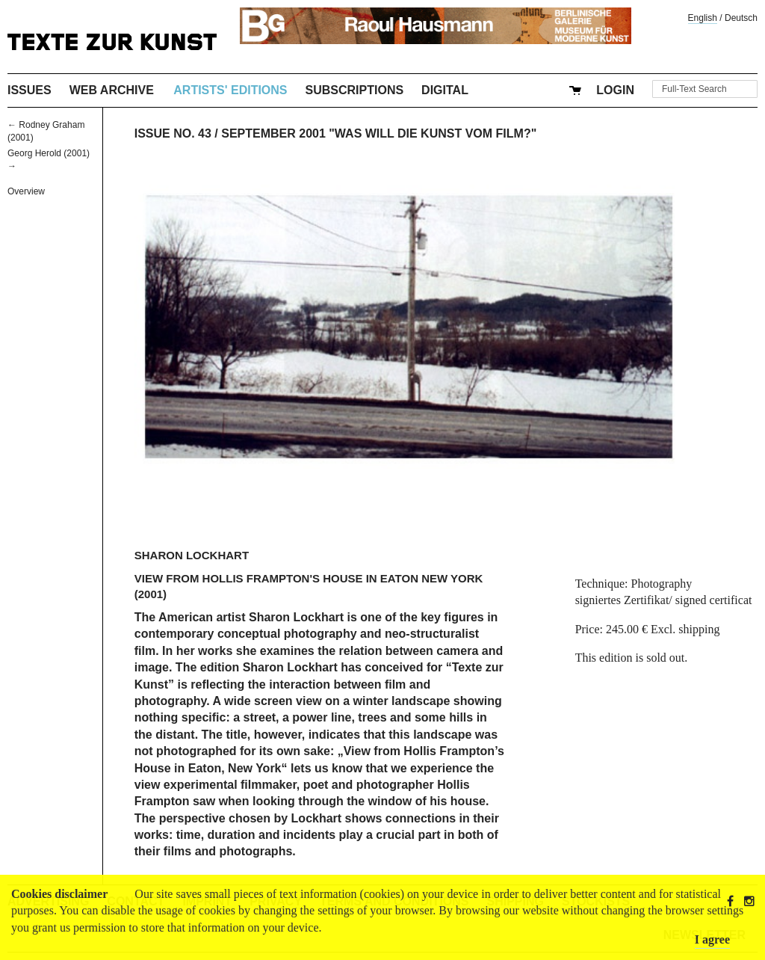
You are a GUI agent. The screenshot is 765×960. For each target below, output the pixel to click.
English (702, 18)
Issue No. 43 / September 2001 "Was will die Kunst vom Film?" (335, 133)
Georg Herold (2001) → (48, 159)
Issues (29, 90)
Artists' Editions (230, 90)
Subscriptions (355, 90)
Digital (444, 90)
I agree (712, 939)
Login (615, 90)
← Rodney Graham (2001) (45, 131)
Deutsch (741, 18)
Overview (26, 191)
